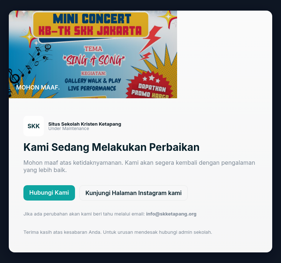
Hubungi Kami (49, 192)
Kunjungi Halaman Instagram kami (134, 193)
